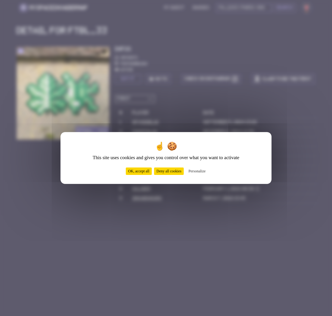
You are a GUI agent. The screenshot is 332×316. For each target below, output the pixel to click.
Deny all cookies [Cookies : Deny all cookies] (168, 171)
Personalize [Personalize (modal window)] (197, 171)
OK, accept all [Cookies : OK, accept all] (138, 171)
